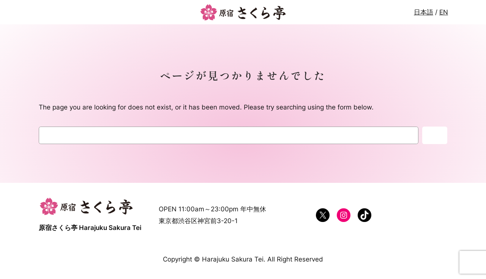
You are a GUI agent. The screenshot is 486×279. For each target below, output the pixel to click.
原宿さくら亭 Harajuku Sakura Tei (90, 227)
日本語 (423, 12)
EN (443, 12)
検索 (434, 135)
